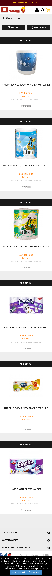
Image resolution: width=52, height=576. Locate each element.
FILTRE (13, 28)
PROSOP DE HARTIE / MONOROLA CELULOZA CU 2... (26, 166)
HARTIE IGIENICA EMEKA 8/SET (26, 489)
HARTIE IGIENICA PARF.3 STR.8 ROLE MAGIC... (26, 327)
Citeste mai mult (18, 572)
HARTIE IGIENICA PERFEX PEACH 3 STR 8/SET (26, 408)
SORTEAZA (38, 28)
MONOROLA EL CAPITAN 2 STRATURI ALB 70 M (26, 246)
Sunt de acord (35, 572)
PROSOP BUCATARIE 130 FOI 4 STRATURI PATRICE (26, 85)
